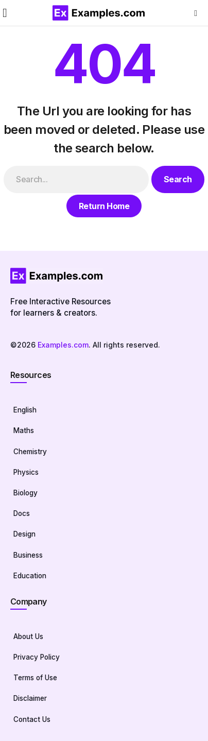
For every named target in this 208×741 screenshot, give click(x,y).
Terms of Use (35, 678)
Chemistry (30, 451)
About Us (28, 636)
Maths (23, 430)
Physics (26, 472)
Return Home (104, 206)
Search (178, 179)
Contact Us (31, 719)
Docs (21, 513)
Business (28, 555)
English (25, 410)
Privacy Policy (36, 657)
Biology (25, 493)
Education (29, 576)
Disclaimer (30, 698)
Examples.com (63, 344)
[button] (5, 13)
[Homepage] (104, 276)
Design (24, 534)
